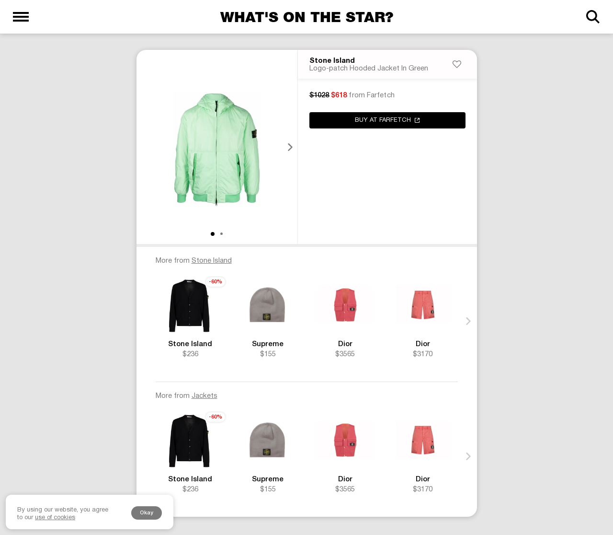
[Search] (592, 16)
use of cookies (55, 518)
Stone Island (332, 61)
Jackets (204, 397)
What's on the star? (306, 17)
